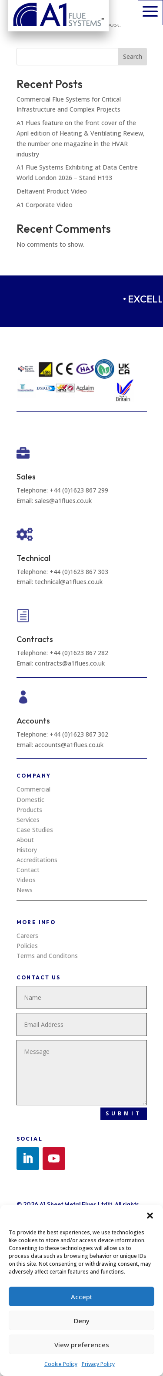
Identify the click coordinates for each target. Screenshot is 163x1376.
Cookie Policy (60, 1364)
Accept (82, 1296)
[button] (150, 1215)
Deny (82, 1320)
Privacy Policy (98, 1364)
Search (132, 56)
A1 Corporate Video (45, 204)
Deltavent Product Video (52, 191)
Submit (124, 1113)
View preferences (81, 1344)
